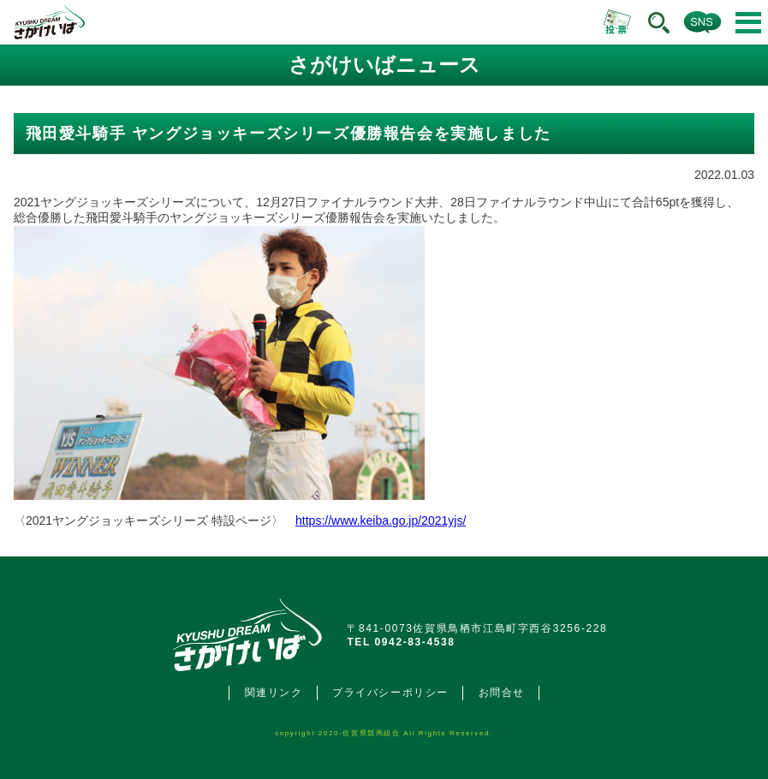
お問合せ (502, 693)
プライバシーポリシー (390, 693)
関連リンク (274, 693)
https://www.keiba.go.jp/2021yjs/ (380, 520)
